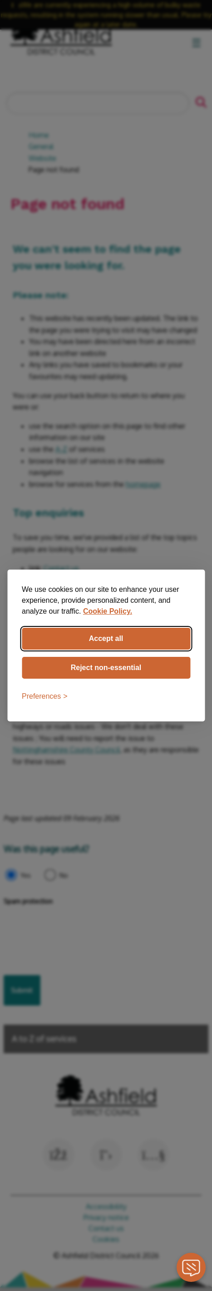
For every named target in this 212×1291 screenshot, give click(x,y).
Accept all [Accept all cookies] (106, 638)
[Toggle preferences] (45, 696)
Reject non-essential (106, 667)
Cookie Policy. (107, 611)
